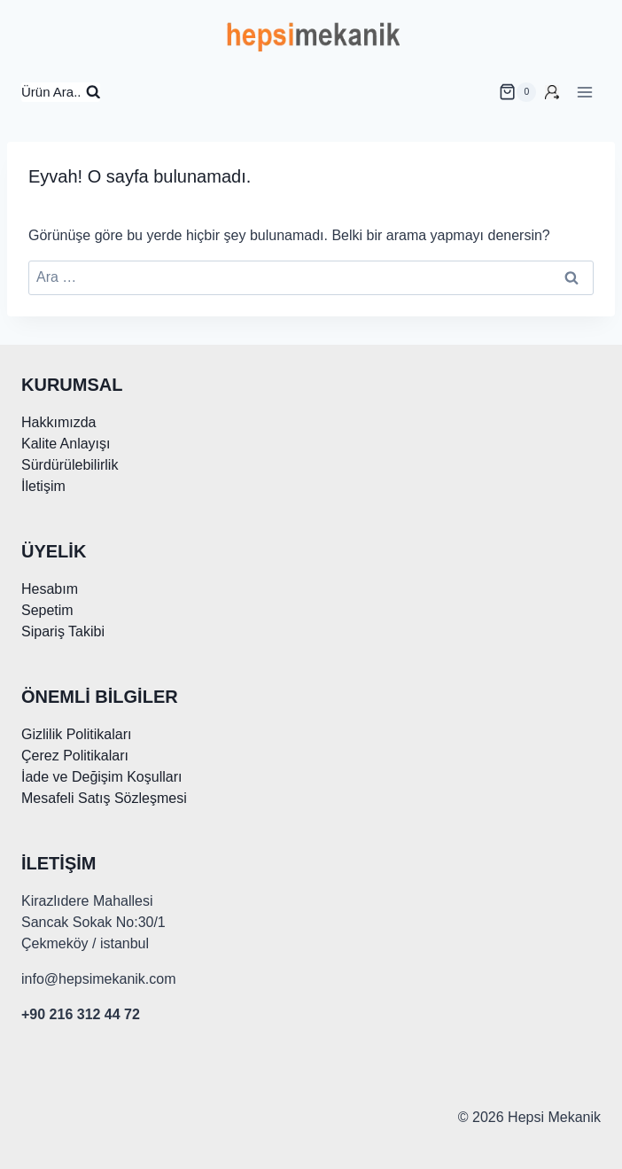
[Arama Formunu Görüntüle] (60, 92)
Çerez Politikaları (74, 755)
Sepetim (47, 610)
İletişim (43, 486)
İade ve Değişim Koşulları (101, 776)
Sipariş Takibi (63, 631)
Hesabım (49, 588)
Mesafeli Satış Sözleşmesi (104, 798)
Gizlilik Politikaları (76, 734)
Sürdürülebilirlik (69, 464)
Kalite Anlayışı (66, 443)
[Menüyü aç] (584, 91)
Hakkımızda (58, 422)
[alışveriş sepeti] (517, 92)
